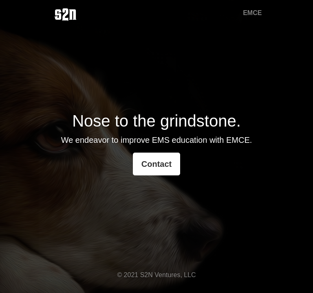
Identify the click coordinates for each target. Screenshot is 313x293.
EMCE (252, 12)
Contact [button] (156, 164)
